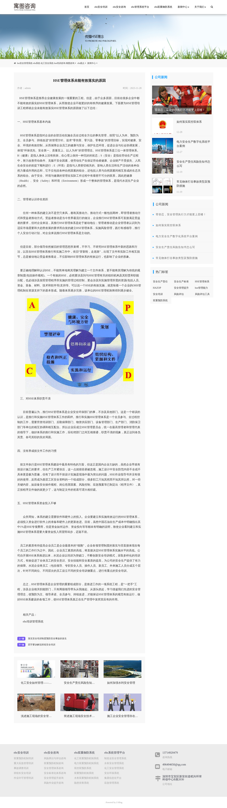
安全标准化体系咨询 (55, 773)
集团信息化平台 (112, 778)
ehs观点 (80, 63)
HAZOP (157, 288)
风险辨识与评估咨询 (55, 758)
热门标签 (162, 272)
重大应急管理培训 (23, 763)
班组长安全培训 (22, 773)
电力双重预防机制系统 (86, 763)
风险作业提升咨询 (54, 783)
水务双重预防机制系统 (86, 778)
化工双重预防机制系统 (86, 758)
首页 (86, 7)
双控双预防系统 (82, 768)
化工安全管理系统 (114, 768)
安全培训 (158, 294)
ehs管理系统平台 (140, 7)
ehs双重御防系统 (163, 7)
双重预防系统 (160, 300)
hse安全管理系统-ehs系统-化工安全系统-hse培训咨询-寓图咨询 (46, 63)
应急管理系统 (111, 783)
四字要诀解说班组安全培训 (41, 644)
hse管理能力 (201, 288)
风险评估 (179, 294)
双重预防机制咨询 (54, 763)
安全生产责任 (160, 281)
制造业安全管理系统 (115, 758)
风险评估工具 (202, 294)
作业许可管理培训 (23, 778)
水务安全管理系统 (114, 763)
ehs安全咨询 (119, 7)
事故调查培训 (21, 768)
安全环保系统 (111, 773)
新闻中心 (183, 7)
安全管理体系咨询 (54, 768)
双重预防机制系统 (84, 773)
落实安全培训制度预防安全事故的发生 (47, 638)
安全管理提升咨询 (54, 778)
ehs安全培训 (101, 7)
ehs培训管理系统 (33, 621)
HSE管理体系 (202, 281)
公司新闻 (161, 77)
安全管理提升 (181, 288)
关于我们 (200, 7)
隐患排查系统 (81, 783)
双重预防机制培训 (23, 758)
